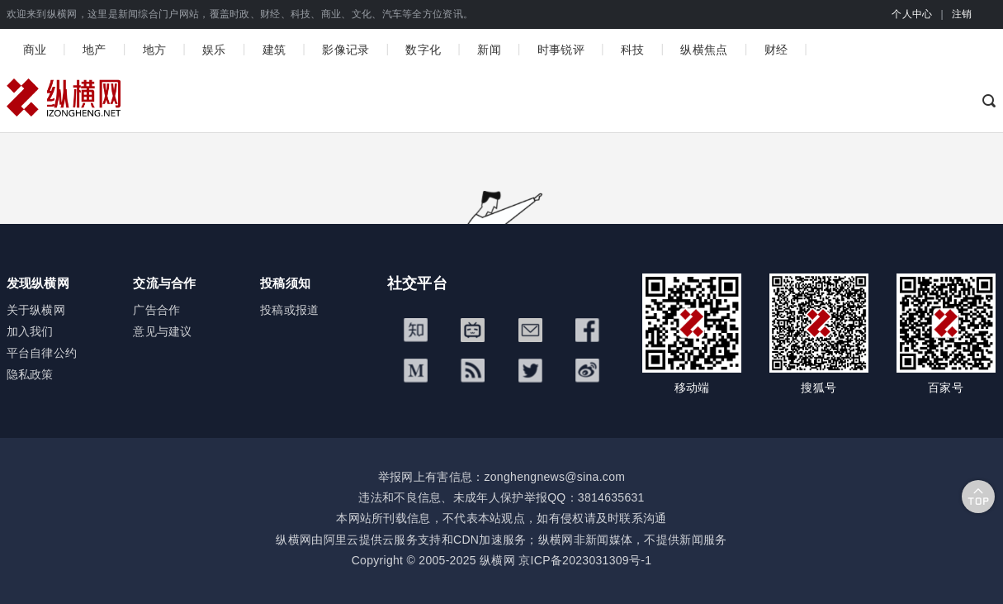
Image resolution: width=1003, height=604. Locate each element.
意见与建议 (162, 331)
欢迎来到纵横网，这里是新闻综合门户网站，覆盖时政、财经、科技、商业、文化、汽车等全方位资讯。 (240, 14)
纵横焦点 (703, 49)
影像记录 (345, 49)
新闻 (489, 49)
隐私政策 (30, 374)
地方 (155, 49)
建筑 (274, 49)
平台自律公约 (42, 352)
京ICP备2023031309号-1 (584, 560)
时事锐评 (560, 49)
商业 (35, 49)
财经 (776, 49)
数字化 (423, 49)
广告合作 (156, 309)
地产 (94, 49)
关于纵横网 (36, 309)
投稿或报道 (289, 309)
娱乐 (214, 49)
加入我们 (30, 331)
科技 (633, 49)
